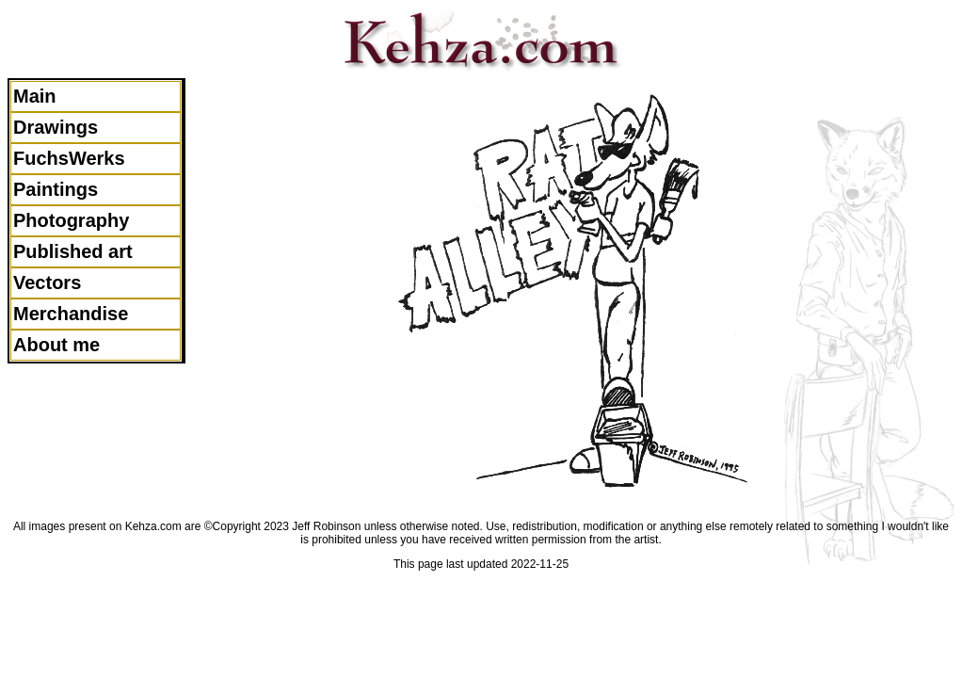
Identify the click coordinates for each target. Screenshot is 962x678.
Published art (73, 251)
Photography (71, 220)
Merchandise (70, 313)
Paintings (55, 189)
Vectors (47, 282)
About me (56, 344)
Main (34, 96)
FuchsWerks (69, 158)
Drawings (55, 127)
